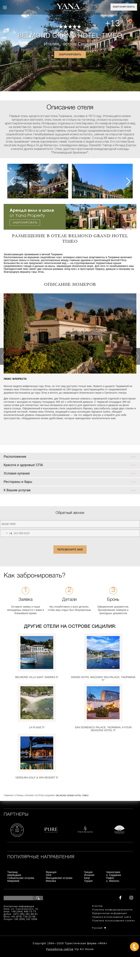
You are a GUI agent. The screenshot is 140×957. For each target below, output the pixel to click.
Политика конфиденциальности (112, 910)
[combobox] (6, 533)
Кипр (87, 877)
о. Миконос (112, 880)
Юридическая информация (109, 913)
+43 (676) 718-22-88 (23, 916)
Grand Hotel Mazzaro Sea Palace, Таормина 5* (103, 679)
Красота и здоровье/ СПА (23, 465)
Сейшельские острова (20, 877)
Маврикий (13, 880)
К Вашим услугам (17, 490)
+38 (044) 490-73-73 (23, 911)
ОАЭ (48, 875)
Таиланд (12, 872)
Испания (89, 875)
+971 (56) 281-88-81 (25, 914)
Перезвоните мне (70, 549)
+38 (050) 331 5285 (25, 919)
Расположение (15, 456)
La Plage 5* (37, 727)
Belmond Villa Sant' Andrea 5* (36, 677)
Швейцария (14, 875)
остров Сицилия (79, 43)
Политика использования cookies (113, 921)
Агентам (97, 906)
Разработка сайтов (59, 949)
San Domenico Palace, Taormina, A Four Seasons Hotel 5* (103, 729)
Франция (51, 872)
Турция (88, 880)
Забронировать (124, 7)
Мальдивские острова (59, 877)
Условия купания (17, 473)
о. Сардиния (113, 875)
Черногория (113, 872)
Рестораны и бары (18, 482)
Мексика (51, 880)
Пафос (110, 877)
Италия (51, 43)
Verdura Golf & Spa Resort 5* (36, 777)
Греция (88, 872)
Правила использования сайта (111, 917)
